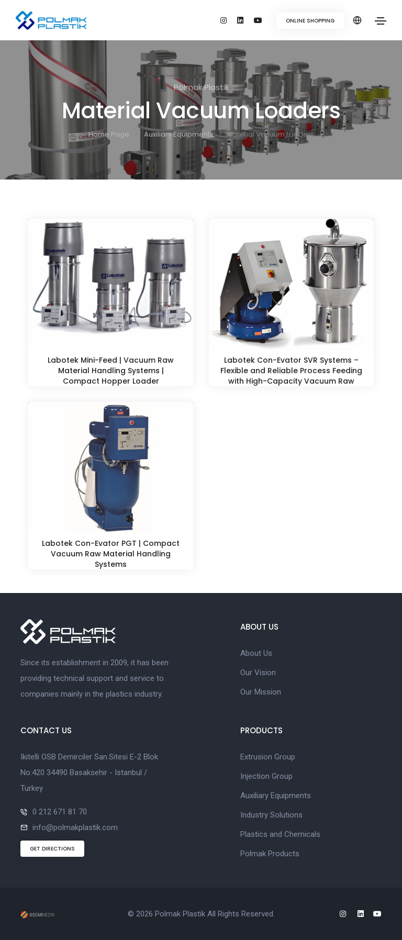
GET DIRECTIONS (52, 849)
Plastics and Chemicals (280, 834)
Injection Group (266, 776)
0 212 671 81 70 (59, 811)
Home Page (108, 134)
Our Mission (260, 692)
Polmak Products (269, 853)
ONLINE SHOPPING (310, 21)
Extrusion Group (267, 757)
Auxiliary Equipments (179, 134)
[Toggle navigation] (380, 21)
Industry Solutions (271, 815)
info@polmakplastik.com (75, 827)
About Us (256, 653)
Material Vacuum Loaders (270, 134)
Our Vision (258, 672)
